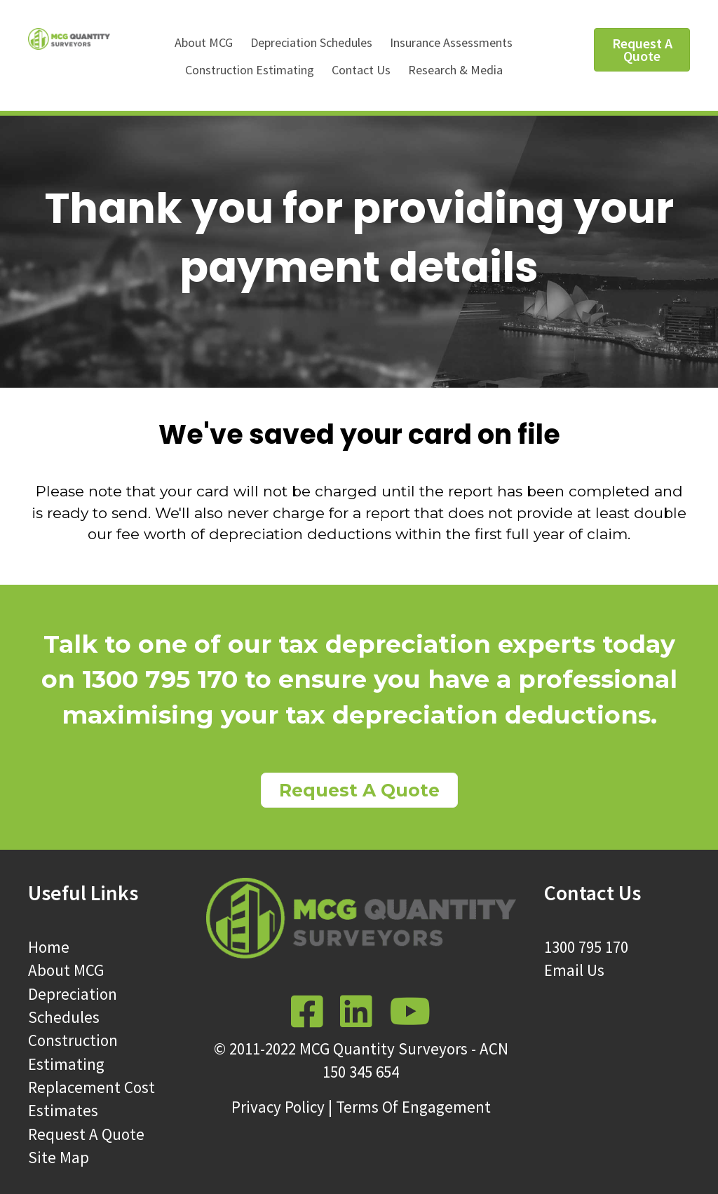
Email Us (574, 970)
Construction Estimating (249, 70)
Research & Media (455, 70)
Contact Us (361, 70)
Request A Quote (86, 1134)
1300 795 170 (586, 947)
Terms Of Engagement (413, 1107)
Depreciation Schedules (311, 42)
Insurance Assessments (451, 42)
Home (48, 947)
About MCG (204, 42)
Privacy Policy (278, 1107)
